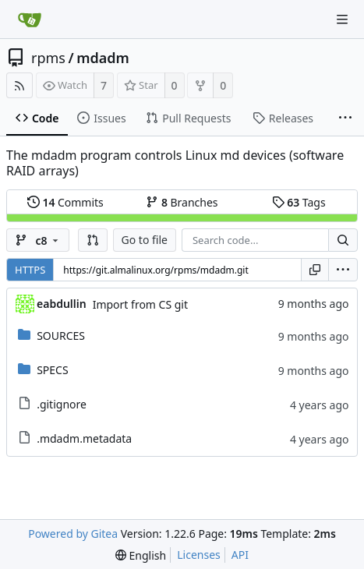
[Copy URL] (315, 269)
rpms (48, 57)
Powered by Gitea (73, 533)
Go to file (145, 239)
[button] (93, 240)
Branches (181, 202)
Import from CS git (140, 304)
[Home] (29, 19)
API (240, 554)
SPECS (52, 369)
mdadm (102, 57)
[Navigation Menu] (342, 19)
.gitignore (62, 404)
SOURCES (61, 335)
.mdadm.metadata (84, 438)
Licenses (199, 554)
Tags (299, 202)
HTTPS (30, 270)
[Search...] (343, 240)
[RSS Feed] (19, 85)
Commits (65, 202)
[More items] (345, 118)
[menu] (343, 269)
